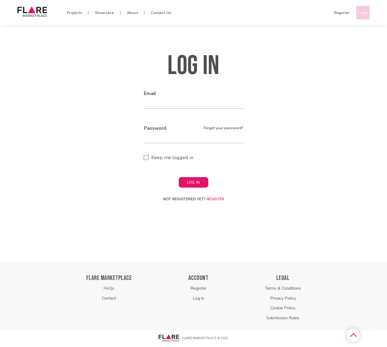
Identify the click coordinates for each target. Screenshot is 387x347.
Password (155, 129)
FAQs (108, 289)
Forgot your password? (223, 129)
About (132, 13)
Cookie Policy (282, 309)
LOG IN (193, 183)
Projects (74, 13)
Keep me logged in (172, 158)
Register (331, 13)
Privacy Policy (283, 299)
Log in (198, 299)
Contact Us (161, 13)
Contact (109, 299)
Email (150, 94)
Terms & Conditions (283, 289)
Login (357, 13)
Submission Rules (282, 319)
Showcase (104, 13)
